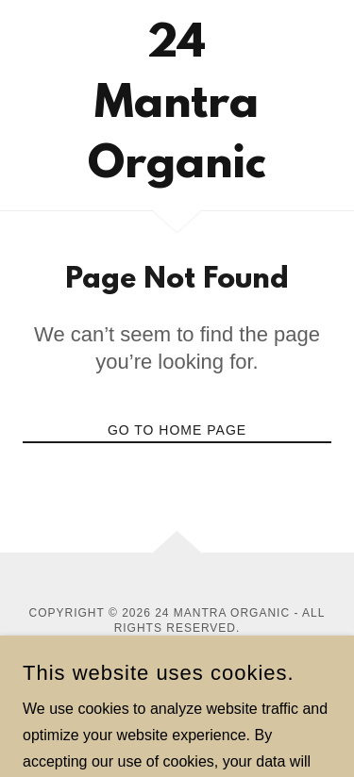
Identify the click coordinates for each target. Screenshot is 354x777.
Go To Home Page (177, 430)
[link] (177, 105)
